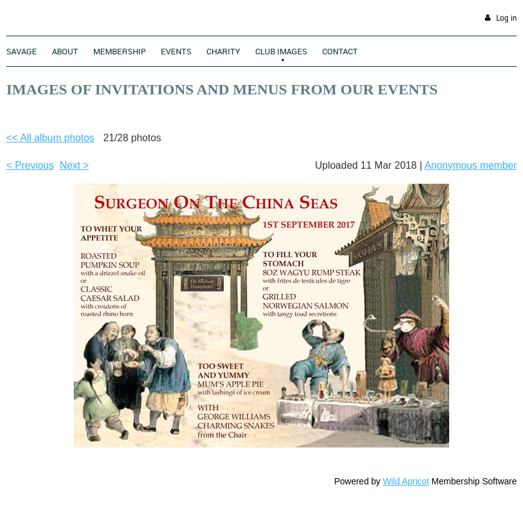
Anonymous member (470, 165)
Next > (74, 165)
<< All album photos (50, 137)
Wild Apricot (406, 481)
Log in (506, 17)
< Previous (30, 165)
